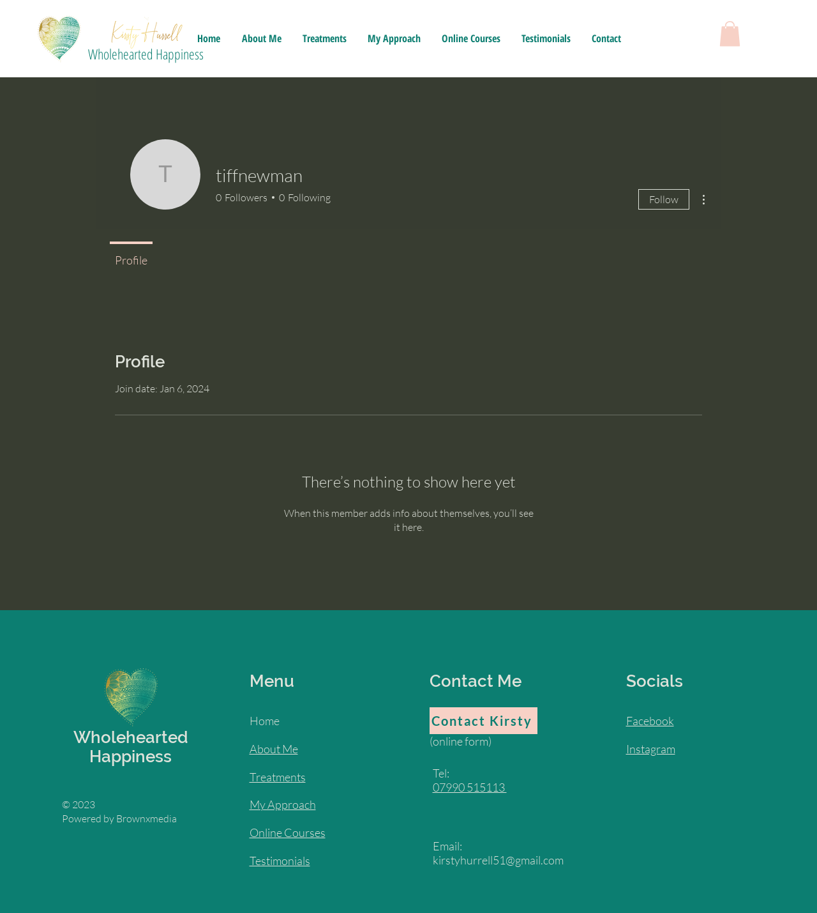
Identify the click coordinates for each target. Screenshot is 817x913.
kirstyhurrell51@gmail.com (498, 860)
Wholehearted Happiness (146, 53)
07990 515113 (470, 787)
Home (265, 721)
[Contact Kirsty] (483, 720)
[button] (729, 33)
